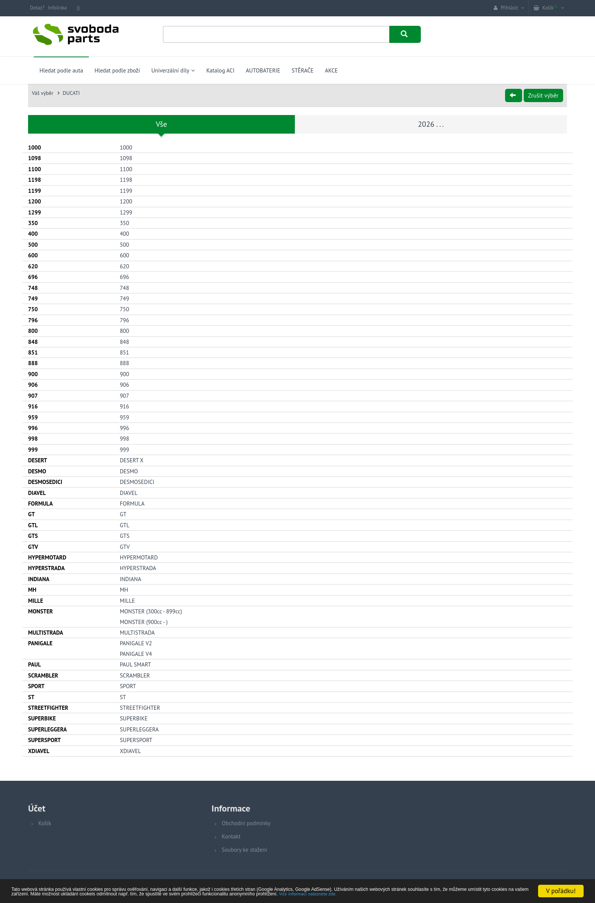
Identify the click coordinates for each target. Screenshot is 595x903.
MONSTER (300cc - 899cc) (151, 610)
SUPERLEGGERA (139, 728)
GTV (125, 546)
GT (123, 513)
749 (124, 297)
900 (124, 373)
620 (124, 265)
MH (124, 589)
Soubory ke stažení (244, 849)
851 (124, 351)
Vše (161, 124)
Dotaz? (37, 8)
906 (124, 384)
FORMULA (132, 502)
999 (124, 448)
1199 (126, 190)
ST (123, 696)
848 (124, 341)
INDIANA (130, 578)
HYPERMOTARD (139, 556)
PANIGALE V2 (136, 642)
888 (124, 362)
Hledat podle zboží (117, 70)
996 (124, 427)
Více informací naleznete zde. (158, 894)
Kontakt (231, 835)
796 (124, 319)
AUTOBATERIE (263, 70)
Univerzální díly (173, 70)
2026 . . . (431, 124)
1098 (126, 157)
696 (124, 276)
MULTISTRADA (137, 631)
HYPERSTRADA (138, 567)
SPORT (128, 685)
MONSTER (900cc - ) (144, 621)
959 (124, 416)
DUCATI (71, 93)
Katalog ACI (220, 70)
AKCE (331, 70)
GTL (124, 524)
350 (124, 222)
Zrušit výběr (543, 95)
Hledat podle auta (61, 70)
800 (124, 330)
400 (124, 233)
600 (124, 254)
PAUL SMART (135, 664)
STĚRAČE (302, 70)
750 (124, 308)
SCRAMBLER (135, 674)
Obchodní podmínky (246, 822)
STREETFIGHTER (140, 707)
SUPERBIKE (134, 718)
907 (124, 395)
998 (124, 438)
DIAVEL (129, 492)
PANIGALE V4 (136, 653)
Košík (44, 822)
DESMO (129, 470)
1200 (126, 200)
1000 (126, 146)
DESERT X (131, 459)
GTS (124, 535)
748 (124, 287)
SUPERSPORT (136, 739)
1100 (126, 168)
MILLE (127, 600)
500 (124, 243)
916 (124, 405)
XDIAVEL (130, 750)
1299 (126, 211)
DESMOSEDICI (137, 481)
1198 (126, 179)
